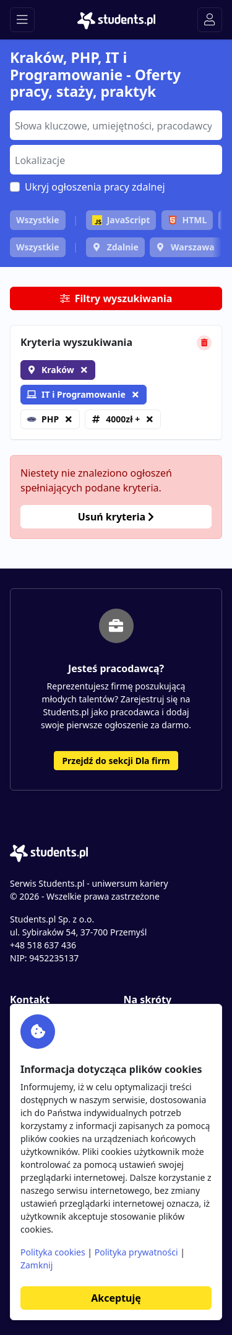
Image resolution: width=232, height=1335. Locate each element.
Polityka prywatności (136, 1252)
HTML (187, 220)
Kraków (57, 370)
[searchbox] (114, 124)
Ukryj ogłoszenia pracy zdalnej (95, 187)
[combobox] (116, 125)
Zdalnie (123, 247)
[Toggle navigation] (22, 19)
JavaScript (121, 220)
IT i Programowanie (76, 394)
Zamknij (36, 1265)
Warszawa (193, 247)
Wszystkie (37, 220)
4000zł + (123, 419)
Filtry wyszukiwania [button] (116, 298)
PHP (43, 419)
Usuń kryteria (116, 517)
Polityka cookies (52, 1252)
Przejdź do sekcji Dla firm (116, 760)
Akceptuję (115, 1298)
